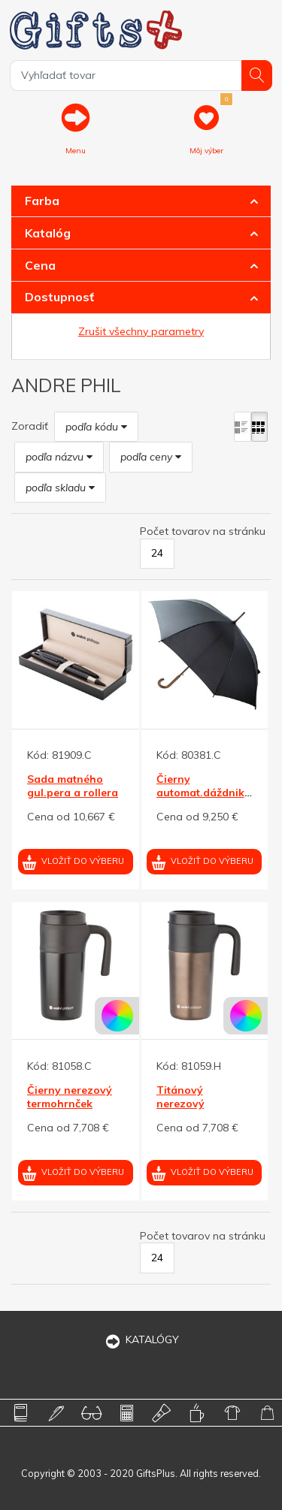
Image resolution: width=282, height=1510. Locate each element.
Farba (42, 200)
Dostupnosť (59, 296)
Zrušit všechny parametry (141, 331)
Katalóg (48, 232)
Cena (40, 265)
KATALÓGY (141, 1339)
